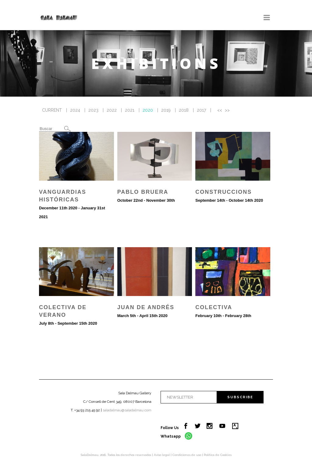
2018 (184, 110)
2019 (166, 110)
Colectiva (213, 307)
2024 (75, 110)
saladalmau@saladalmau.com (127, 410)
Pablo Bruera (142, 192)
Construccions (223, 192)
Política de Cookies (218, 455)
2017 (201, 110)
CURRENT (52, 110)
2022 (112, 110)
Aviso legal (162, 455)
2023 (93, 110)
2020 (148, 110)
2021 (129, 110)
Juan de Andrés (145, 307)
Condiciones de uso (187, 455)
